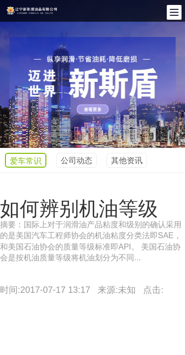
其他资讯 (127, 160)
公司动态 (76, 160)
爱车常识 (25, 161)
